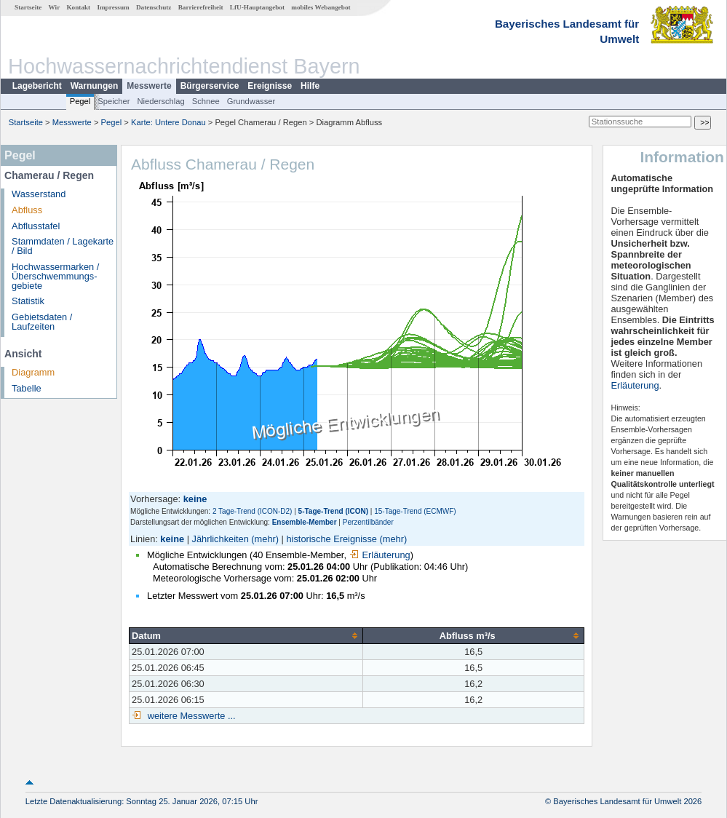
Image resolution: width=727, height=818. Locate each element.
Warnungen (95, 86)
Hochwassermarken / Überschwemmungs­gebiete (55, 276)
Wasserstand (38, 193)
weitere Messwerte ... (190, 715)
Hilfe (310, 86)
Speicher (114, 101)
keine (172, 538)
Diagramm (33, 372)
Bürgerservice (209, 86)
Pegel (80, 101)
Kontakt (78, 7)
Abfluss (27, 209)
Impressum (113, 7)
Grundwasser (251, 101)
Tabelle (26, 388)
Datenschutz (154, 7)
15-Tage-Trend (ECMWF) (415, 511)
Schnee (206, 101)
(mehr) (265, 538)
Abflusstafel (36, 226)
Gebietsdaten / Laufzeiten (42, 321)
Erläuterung (379, 554)
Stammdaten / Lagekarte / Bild (63, 246)
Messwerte (149, 86)
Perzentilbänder (368, 522)
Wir (54, 7)
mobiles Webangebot (320, 7)
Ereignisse (269, 86)
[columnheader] (246, 635)
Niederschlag (160, 101)
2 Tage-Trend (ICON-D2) (252, 511)
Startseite (28, 7)
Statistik (28, 300)
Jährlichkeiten (220, 538)
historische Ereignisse (331, 538)
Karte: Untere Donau (168, 122)
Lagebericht (37, 86)
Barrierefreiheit (200, 7)
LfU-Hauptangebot (257, 7)
